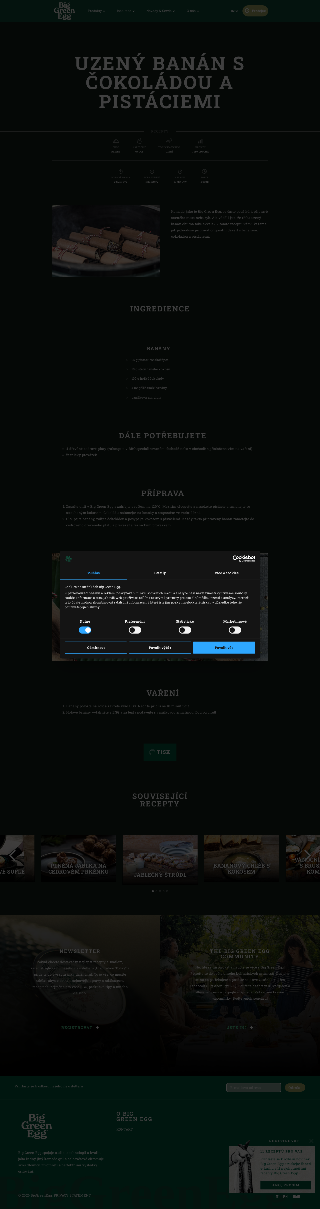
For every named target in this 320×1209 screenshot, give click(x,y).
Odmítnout (96, 647)
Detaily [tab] (160, 573)
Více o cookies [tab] (227, 573)
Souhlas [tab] (93, 573)
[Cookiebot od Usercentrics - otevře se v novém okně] (235, 558)
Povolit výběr (160, 647)
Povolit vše (224, 647)
